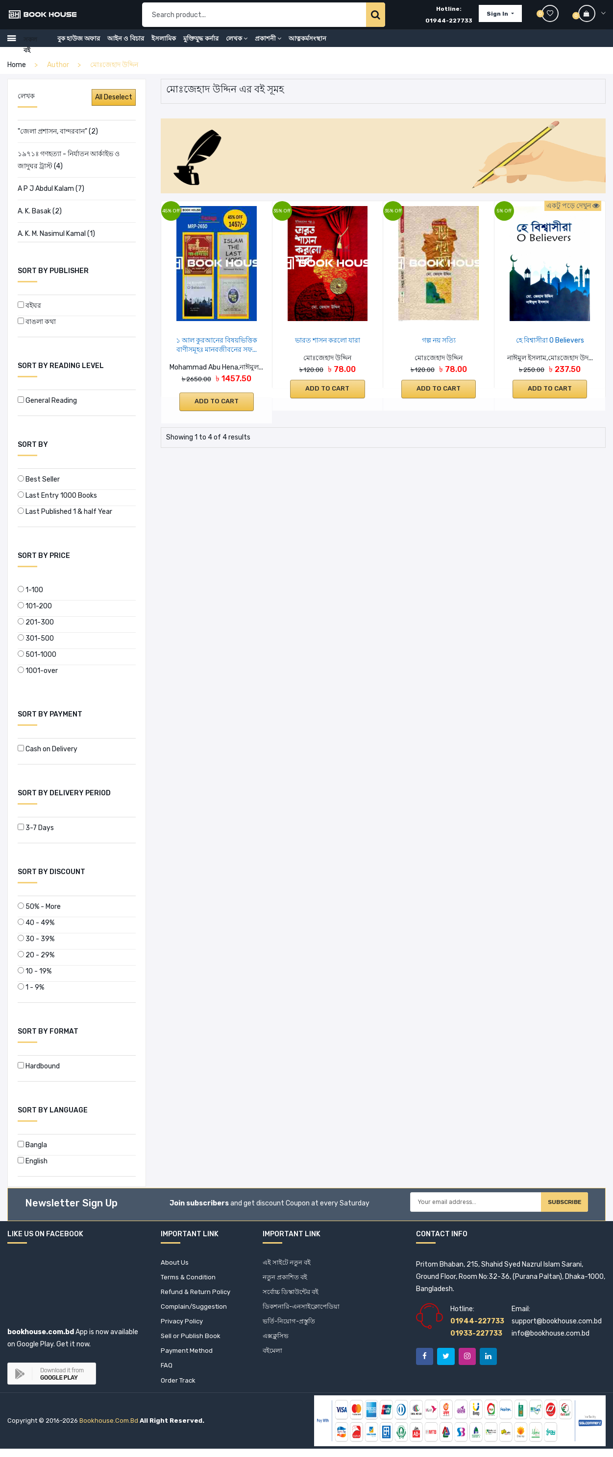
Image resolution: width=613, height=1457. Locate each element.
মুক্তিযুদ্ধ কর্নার (201, 44)
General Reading (47, 400)
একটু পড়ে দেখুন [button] (572, 206)
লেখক (236, 44)
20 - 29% (36, 955)
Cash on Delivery (47, 749)
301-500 (36, 638)
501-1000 (37, 654)
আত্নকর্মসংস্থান (307, 44)
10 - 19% (34, 971)
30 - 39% (36, 939)
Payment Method (188, 1357)
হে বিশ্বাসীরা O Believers (550, 340)
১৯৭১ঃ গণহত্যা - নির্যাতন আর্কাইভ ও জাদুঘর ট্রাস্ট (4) (69, 160)
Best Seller (39, 479)
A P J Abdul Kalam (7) (51, 189)
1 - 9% (31, 987)
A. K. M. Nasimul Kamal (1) (56, 234)
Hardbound (39, 1066)
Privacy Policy (183, 1325)
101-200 (35, 606)
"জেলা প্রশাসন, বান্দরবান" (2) (58, 131)
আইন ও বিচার (125, 44)
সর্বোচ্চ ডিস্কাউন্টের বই (293, 1294)
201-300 (36, 622)
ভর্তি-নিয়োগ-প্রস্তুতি (290, 1325)
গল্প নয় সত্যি (439, 340)
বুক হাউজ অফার (78, 44)
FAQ (167, 1372)
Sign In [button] (498, 17)
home (16, 65)
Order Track (179, 1388)
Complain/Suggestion (195, 1310)
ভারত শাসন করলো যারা (327, 340)
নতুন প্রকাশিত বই (286, 1278)
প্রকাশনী (268, 44)
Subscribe (554, 1204)
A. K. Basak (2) (40, 211)
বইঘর (29, 305)
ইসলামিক (163, 44)
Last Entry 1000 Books (57, 495)
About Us (175, 1263)
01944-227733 (448, 24)
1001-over (38, 671)
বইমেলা (273, 1357)
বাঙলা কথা (37, 322)
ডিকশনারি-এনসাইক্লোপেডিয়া (303, 1310)
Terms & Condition (190, 1278)
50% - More (39, 906)
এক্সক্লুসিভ (276, 1341)
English (33, 1161)
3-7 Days (36, 828)
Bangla (32, 1145)
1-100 (30, 590)
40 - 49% (36, 923)
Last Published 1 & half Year (65, 512)
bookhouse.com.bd (108, 1429)
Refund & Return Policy (198, 1294)
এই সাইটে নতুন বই (288, 1263)
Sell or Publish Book (191, 1341)
